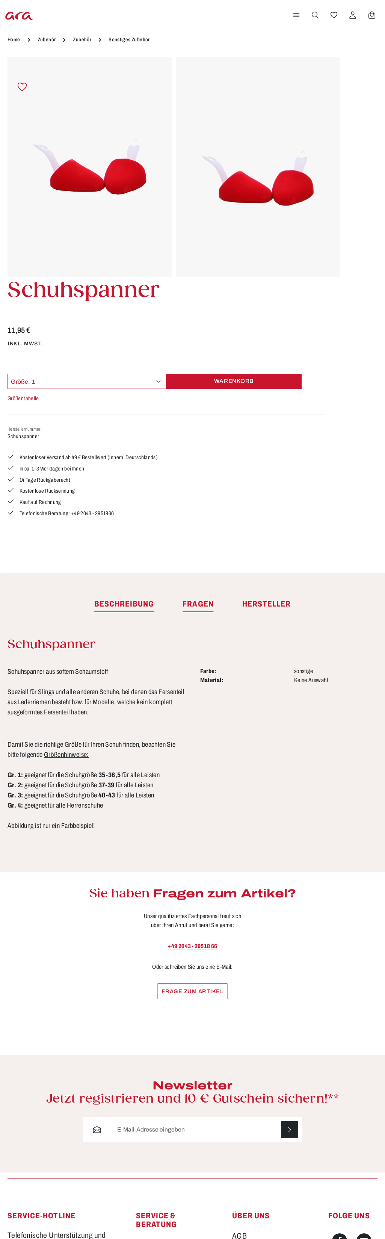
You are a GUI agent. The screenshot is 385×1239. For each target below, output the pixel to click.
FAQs (144, 1076)
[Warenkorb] (371, 27)
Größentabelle (248, 195)
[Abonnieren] (289, 947)
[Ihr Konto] (351, 27)
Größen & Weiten (162, 1089)
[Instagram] (339, 1084)
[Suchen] (314, 27)
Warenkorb (341, 178)
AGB (239, 1054)
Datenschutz (251, 1067)
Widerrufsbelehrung (262, 1094)
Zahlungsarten (158, 1167)
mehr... (376, 1149)
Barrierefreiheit (159, 1194)
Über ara (245, 1120)
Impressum (249, 1080)
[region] (112, 150)
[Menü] (295, 27)
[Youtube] (363, 1058)
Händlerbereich (256, 1134)
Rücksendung (157, 1154)
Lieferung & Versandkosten (159, 1122)
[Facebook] (339, 1058)
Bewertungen (156, 1181)
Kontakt (148, 1102)
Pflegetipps (153, 1141)
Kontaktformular (85, 1112)
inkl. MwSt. (250, 140)
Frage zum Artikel (192, 808)
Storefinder (249, 1107)
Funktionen (153, 1062)
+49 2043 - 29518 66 (192, 762)
